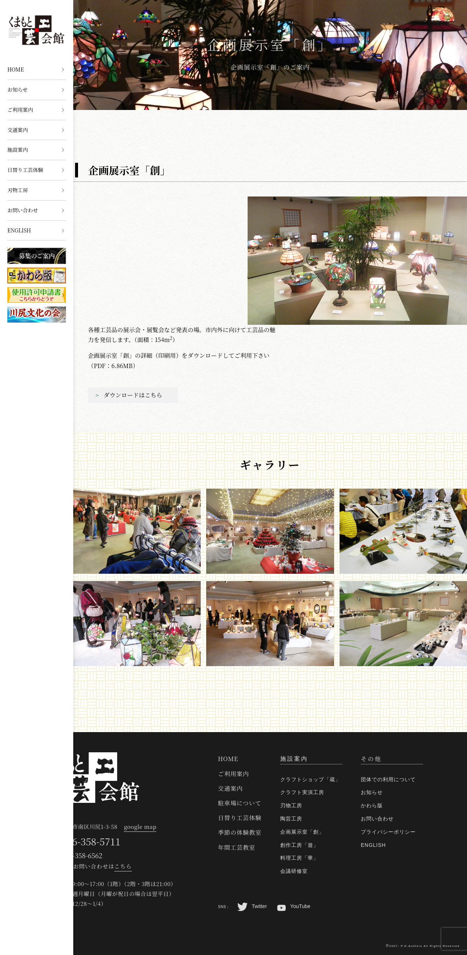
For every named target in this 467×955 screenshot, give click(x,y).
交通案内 (17, 129)
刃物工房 (17, 190)
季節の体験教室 (240, 832)
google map (140, 826)
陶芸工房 (291, 819)
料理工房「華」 (299, 858)
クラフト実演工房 (302, 792)
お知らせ (17, 89)
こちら (123, 866)
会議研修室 (294, 871)
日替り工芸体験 (25, 169)
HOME (15, 69)
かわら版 (372, 805)
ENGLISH (19, 230)
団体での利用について (388, 779)
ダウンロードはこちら (133, 395)
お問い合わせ (22, 210)
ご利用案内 (20, 109)
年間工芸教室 (236, 847)
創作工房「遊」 (299, 845)
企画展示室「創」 (302, 832)
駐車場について (240, 803)
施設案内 (17, 149)
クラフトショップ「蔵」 (310, 779)
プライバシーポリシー (388, 832)
